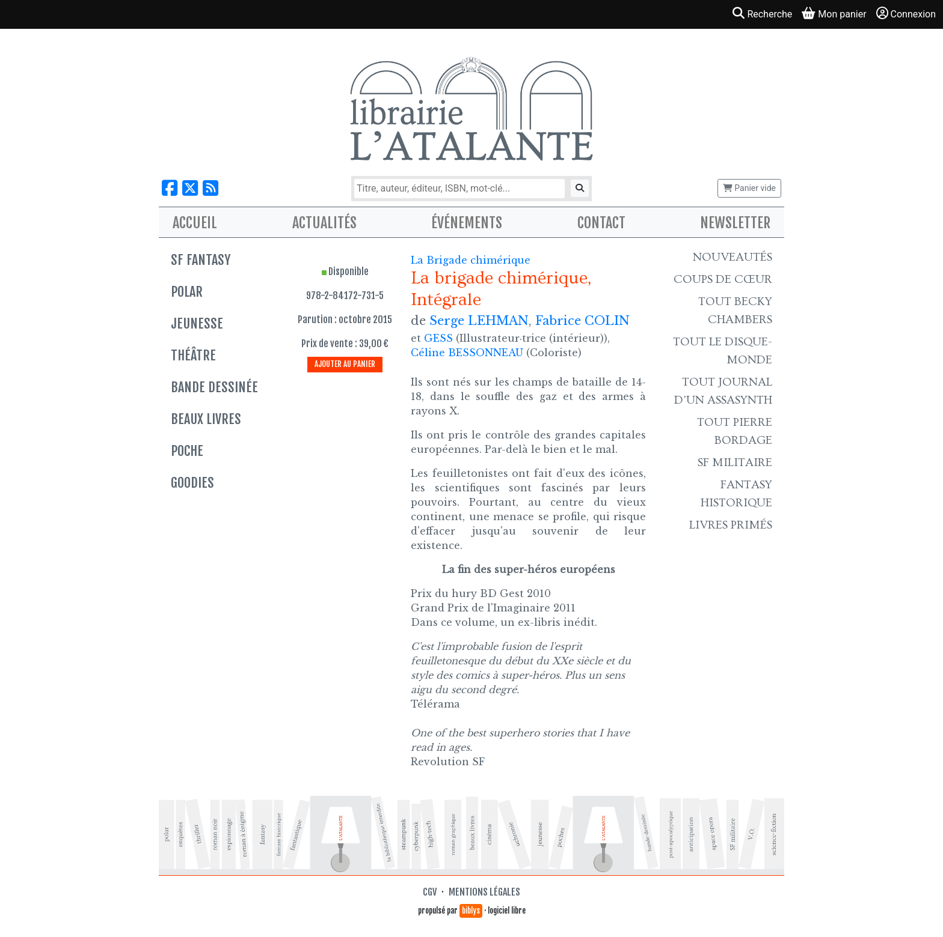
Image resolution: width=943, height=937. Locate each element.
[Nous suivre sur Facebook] (169, 188)
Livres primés (730, 525)
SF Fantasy (200, 260)
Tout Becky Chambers (735, 310)
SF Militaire (735, 462)
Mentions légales (484, 892)
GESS (438, 338)
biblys (471, 910)
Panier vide (749, 188)
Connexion (906, 13)
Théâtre (193, 355)
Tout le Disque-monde (722, 350)
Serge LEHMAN (479, 321)
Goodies (192, 483)
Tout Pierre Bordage (734, 431)
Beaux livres (206, 419)
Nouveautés (732, 257)
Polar (187, 292)
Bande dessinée (214, 387)
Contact (601, 223)
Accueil (195, 223)
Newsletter (735, 223)
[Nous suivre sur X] (190, 188)
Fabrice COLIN (582, 321)
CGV (430, 892)
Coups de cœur (723, 279)
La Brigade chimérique (470, 260)
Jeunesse (197, 323)
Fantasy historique (736, 493)
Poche (187, 451)
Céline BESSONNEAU (467, 353)
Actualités (324, 223)
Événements (466, 223)
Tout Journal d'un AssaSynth (723, 391)
